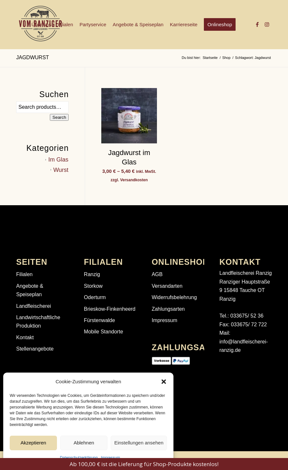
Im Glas (58, 159)
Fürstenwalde (99, 320)
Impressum (110, 457)
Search (59, 117)
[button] (164, 381)
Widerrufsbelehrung (174, 297)
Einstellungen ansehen (138, 442)
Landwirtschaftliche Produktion (38, 322)
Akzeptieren (33, 442)
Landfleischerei (33, 306)
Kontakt (25, 337)
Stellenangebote (35, 349)
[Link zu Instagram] (267, 24)
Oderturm (95, 297)
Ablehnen (83, 442)
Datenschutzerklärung (79, 457)
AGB (157, 274)
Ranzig (92, 274)
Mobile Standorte (103, 331)
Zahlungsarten (168, 309)
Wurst (61, 170)
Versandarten (167, 286)
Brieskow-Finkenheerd (109, 309)
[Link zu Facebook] (257, 24)
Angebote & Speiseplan (29, 290)
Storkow (93, 286)
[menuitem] (41, 24)
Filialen (24, 274)
